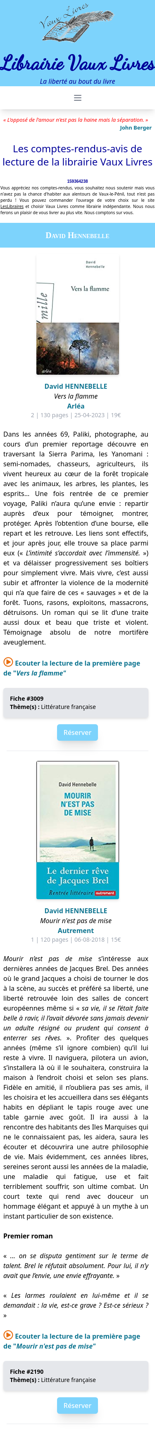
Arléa (75, 406)
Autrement (76, 930)
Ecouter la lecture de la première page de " (71, 1341)
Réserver (77, 732)
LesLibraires (12, 206)
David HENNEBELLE (75, 386)
